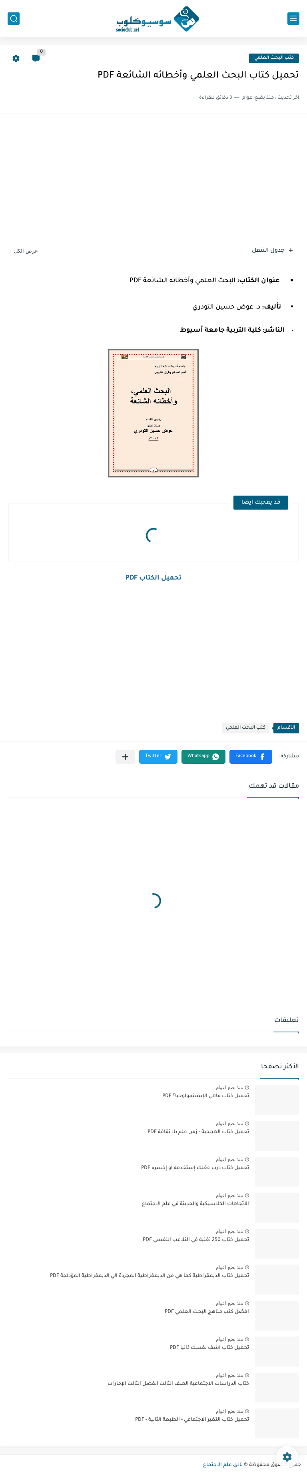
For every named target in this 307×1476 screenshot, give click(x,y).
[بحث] (14, 18)
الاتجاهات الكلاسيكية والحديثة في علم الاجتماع (195, 1204)
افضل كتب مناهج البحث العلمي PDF (207, 1312)
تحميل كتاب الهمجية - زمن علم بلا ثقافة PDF (198, 1132)
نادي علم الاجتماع (223, 1465)
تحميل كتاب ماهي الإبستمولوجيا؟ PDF (205, 1096)
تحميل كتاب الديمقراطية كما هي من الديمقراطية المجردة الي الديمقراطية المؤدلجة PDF (149, 1276)
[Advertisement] (153, 178)
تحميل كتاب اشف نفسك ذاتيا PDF (209, 1348)
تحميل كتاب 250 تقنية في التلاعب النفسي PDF (196, 1240)
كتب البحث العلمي (274, 58)
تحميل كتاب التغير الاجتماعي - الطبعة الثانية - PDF (192, 1420)
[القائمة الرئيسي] (293, 18)
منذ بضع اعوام (229, 1087)
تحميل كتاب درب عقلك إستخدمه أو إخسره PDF (195, 1168)
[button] (250, 757)
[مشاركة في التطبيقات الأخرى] (125, 757)
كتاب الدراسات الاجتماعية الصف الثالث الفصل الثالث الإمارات (178, 1384)
